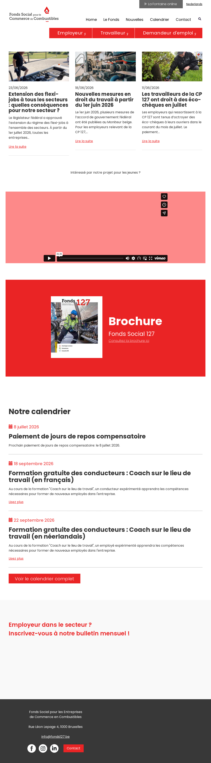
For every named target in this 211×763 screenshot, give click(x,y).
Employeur (70, 33)
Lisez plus (16, 502)
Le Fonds (111, 19)
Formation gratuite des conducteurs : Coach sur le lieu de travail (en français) (100, 476)
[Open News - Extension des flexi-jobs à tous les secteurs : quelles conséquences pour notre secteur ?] (39, 96)
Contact (183, 19)
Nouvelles (134, 19)
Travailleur (113, 33)
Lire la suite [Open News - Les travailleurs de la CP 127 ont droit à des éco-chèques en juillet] (151, 141)
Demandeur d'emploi (168, 33)
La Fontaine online (160, 4)
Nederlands (194, 4)
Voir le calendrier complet (44, 579)
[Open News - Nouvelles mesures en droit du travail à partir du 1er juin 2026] (105, 93)
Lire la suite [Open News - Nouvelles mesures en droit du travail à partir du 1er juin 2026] (84, 141)
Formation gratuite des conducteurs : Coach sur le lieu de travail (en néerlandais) (100, 533)
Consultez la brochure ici (129, 340)
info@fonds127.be (55, 736)
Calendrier (159, 19)
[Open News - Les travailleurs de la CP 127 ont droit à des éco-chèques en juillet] (172, 93)
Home (91, 19)
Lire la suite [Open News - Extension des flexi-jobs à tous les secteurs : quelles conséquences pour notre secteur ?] (17, 146)
